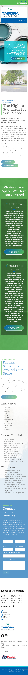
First (4, 545)
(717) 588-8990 (5, 651)
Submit (6, 574)
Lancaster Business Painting (14, 328)
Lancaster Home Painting (14, 252)
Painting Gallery (9, 398)
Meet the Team (8, 163)
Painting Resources (10, 167)
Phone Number (19, 547)
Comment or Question (9, 560)
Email (4, 547)
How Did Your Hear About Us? (11, 554)
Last (16, 545)
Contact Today (18, 58)
